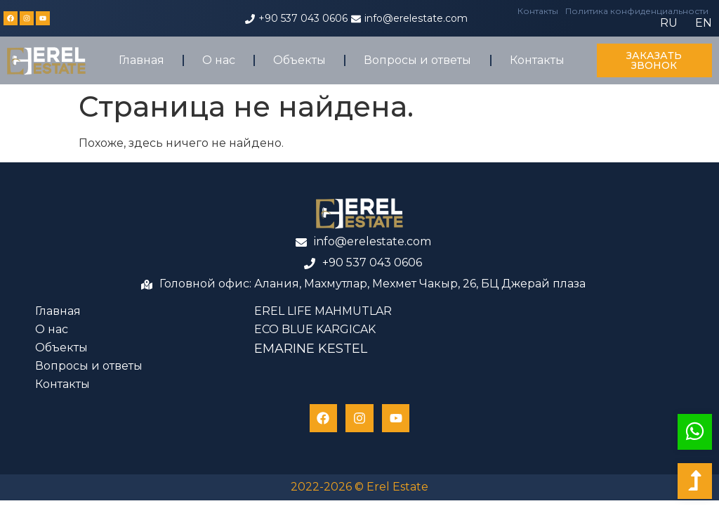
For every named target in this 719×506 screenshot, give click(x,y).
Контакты (537, 11)
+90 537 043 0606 (303, 18)
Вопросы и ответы (417, 60)
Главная (141, 60)
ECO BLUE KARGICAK (315, 329)
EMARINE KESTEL (310, 348)
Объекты (299, 60)
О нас (218, 60)
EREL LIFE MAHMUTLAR (323, 311)
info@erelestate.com (416, 18)
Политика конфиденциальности (636, 11)
